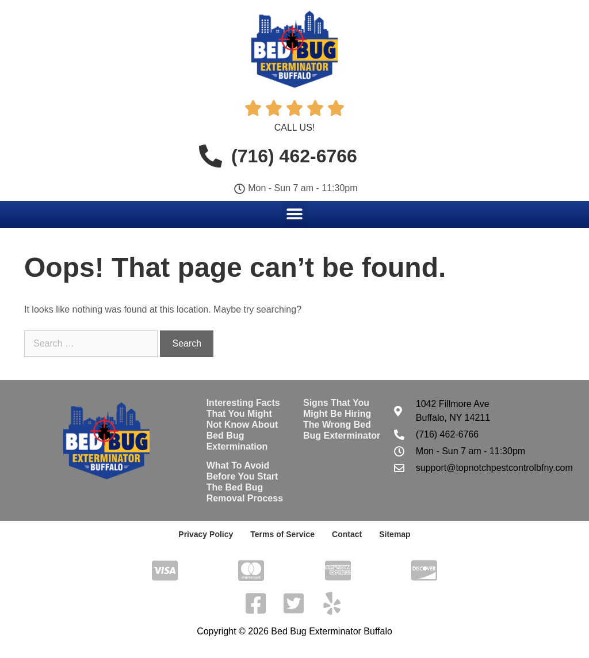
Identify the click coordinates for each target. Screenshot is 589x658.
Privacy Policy (205, 534)
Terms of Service (282, 534)
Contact (347, 534)
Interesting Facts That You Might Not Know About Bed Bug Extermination (243, 425)
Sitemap (394, 534)
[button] (295, 214)
